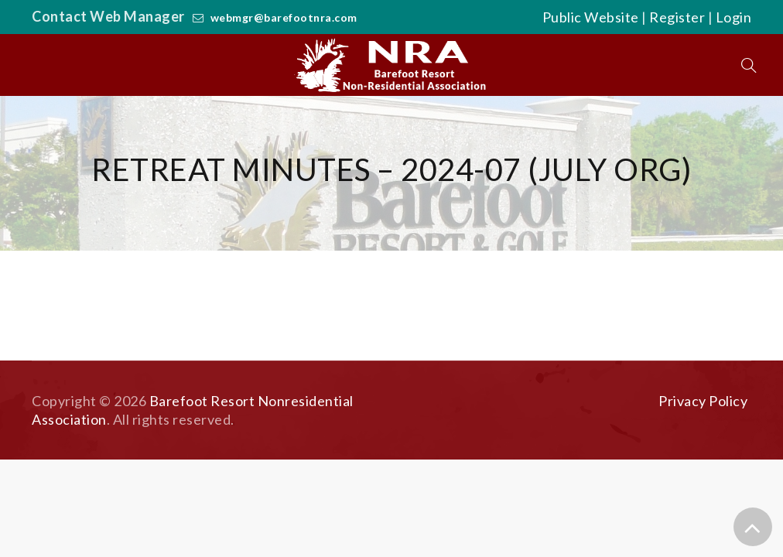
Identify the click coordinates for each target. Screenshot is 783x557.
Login (734, 17)
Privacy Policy (702, 400)
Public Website (590, 17)
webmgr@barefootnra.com (283, 17)
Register (677, 17)
